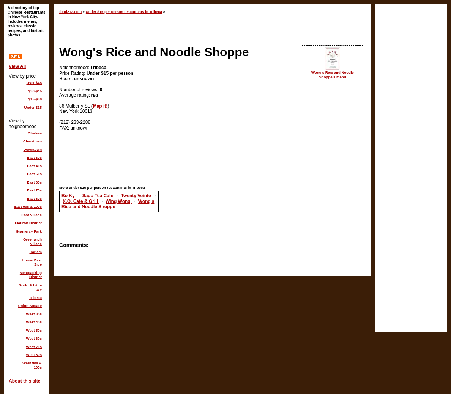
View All (17, 66)
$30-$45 (35, 91)
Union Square (30, 306)
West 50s (34, 330)
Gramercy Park (29, 231)
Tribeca (35, 298)
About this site (24, 381)
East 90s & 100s (28, 206)
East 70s (34, 190)
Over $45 (34, 83)
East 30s (34, 157)
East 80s (34, 198)
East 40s (34, 166)
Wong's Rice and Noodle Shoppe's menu (332, 74)
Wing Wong (119, 201)
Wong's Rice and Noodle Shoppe (108, 204)
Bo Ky (69, 195)
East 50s (34, 174)
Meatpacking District (31, 275)
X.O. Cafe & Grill (81, 201)
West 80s (34, 355)
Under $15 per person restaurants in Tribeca (124, 11)
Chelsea (35, 133)
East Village (31, 215)
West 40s (34, 322)
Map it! (100, 106)
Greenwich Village (32, 241)
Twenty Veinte (136, 195)
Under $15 (33, 107)
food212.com (70, 11)
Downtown (33, 149)
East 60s (34, 182)
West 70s (34, 347)
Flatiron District (28, 223)
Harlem (35, 252)
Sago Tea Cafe (98, 195)
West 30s (34, 314)
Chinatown (32, 141)
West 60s (34, 338)
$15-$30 (35, 99)
